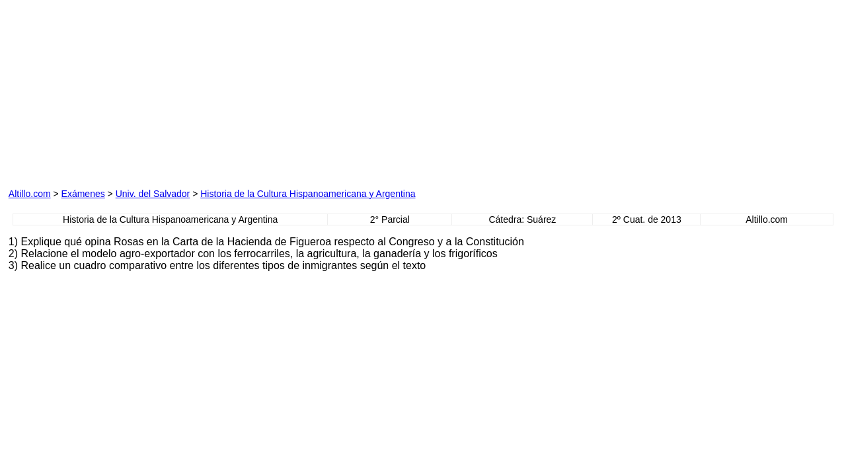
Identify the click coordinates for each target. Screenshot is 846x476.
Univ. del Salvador (153, 193)
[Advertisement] (159, 91)
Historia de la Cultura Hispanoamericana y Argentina (307, 193)
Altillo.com (30, 193)
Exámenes (83, 193)
